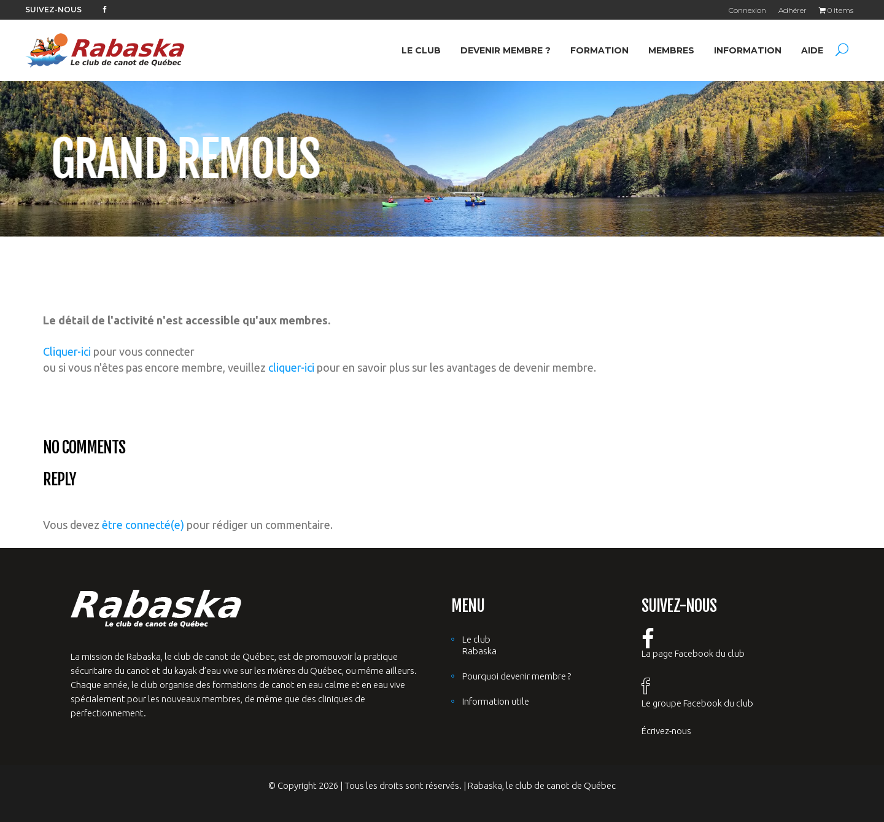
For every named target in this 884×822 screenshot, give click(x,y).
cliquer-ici (291, 367)
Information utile (495, 701)
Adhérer (792, 10)
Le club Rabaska (479, 645)
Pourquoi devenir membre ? (516, 676)
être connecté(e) (143, 525)
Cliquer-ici (67, 351)
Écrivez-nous (666, 731)
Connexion (747, 10)
